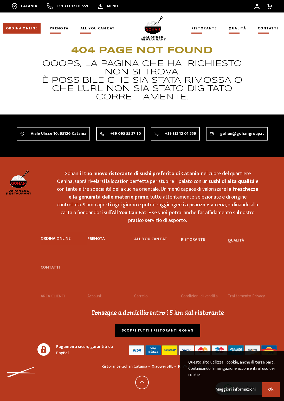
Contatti (268, 28)
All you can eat (97, 28)
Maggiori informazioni (236, 389)
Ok (271, 389)
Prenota (59, 28)
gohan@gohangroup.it (242, 133)
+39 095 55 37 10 (125, 133)
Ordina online (22, 28)
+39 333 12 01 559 (180, 133)
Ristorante (204, 28)
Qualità (237, 28)
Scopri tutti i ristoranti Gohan (157, 330)
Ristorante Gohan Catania (18, 182)
